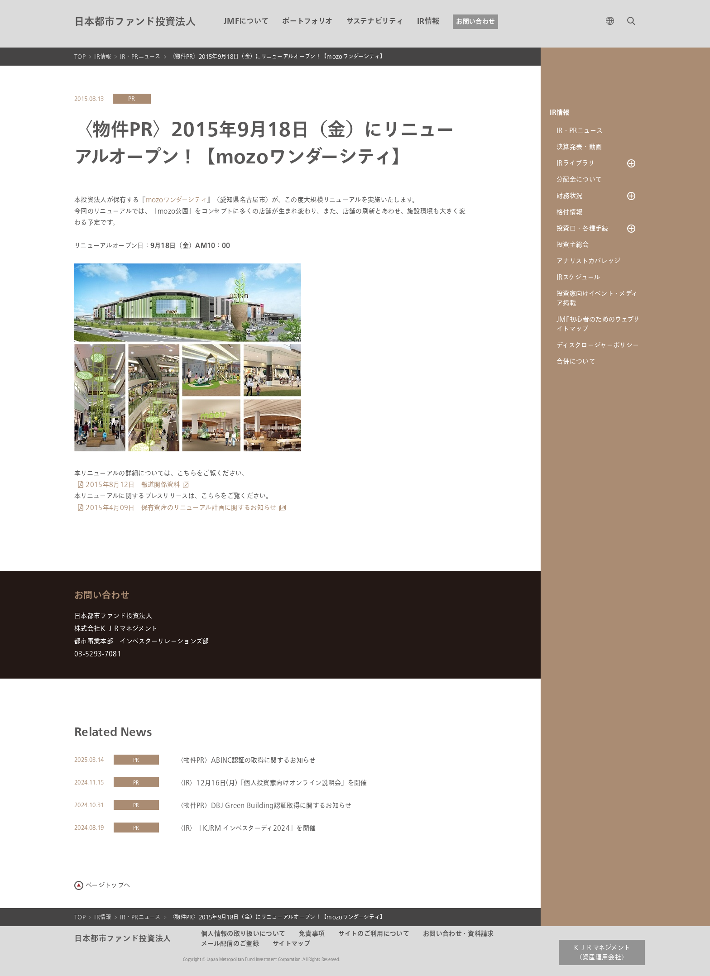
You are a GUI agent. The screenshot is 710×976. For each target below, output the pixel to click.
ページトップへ (108, 885)
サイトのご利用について (373, 934)
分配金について (579, 179)
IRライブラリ (575, 163)
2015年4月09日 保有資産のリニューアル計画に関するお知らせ (181, 507)
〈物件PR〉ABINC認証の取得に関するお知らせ (246, 760)
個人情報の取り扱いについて (243, 934)
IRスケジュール (578, 277)
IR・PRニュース (140, 57)
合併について (575, 361)
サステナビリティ (375, 21)
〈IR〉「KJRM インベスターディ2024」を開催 (246, 828)
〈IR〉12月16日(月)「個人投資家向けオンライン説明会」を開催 (272, 783)
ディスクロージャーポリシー (597, 345)
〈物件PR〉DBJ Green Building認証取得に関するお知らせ (264, 805)
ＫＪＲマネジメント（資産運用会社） (602, 952)
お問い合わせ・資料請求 (458, 934)
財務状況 (569, 196)
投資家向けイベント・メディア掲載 (597, 298)
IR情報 (428, 21)
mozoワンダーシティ (176, 200)
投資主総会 (572, 244)
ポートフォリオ (307, 21)
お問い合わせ (475, 22)
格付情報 (569, 212)
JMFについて (246, 21)
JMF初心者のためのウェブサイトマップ (597, 324)
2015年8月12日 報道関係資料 (133, 484)
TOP (80, 57)
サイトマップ (292, 944)
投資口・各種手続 (582, 228)
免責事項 (312, 934)
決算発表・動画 (579, 147)
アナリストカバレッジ (588, 261)
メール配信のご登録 (230, 944)
